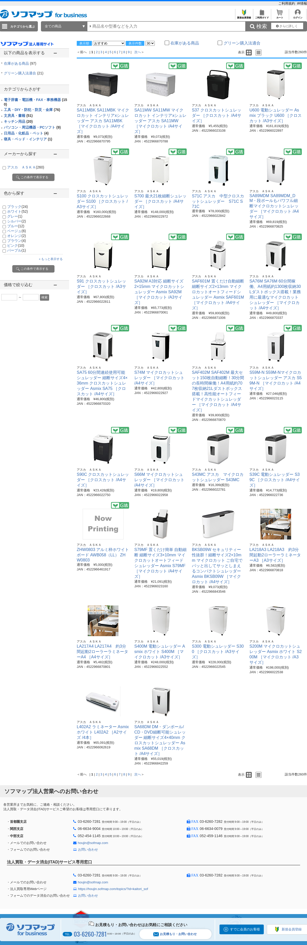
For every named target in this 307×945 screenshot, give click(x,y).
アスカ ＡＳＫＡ (25, 167)
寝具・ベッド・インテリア (28, 139)
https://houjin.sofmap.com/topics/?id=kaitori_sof (113, 889)
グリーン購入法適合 (23, 73)
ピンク (15, 245)
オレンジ (16, 236)
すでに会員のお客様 (245, 929)
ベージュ (16, 231)
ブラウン (16, 241)
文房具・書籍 (18, 116)
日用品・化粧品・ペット (26, 133)
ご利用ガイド (262, 16)
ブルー (15, 226)
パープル (16, 250)
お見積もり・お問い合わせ (175, 934)
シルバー (16, 221)
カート (279, 16)
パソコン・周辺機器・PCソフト (32, 127)
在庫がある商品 (20, 63)
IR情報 (302, 3)
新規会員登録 (244, 16)
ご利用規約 (287, 3)
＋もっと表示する (50, 259)
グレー (14, 216)
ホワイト (17, 211)
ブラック (17, 207)
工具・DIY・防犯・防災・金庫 (32, 110)
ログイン (297, 16)
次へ (137, 52)
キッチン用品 (18, 121)
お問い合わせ (88, 849)
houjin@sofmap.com (93, 843)
